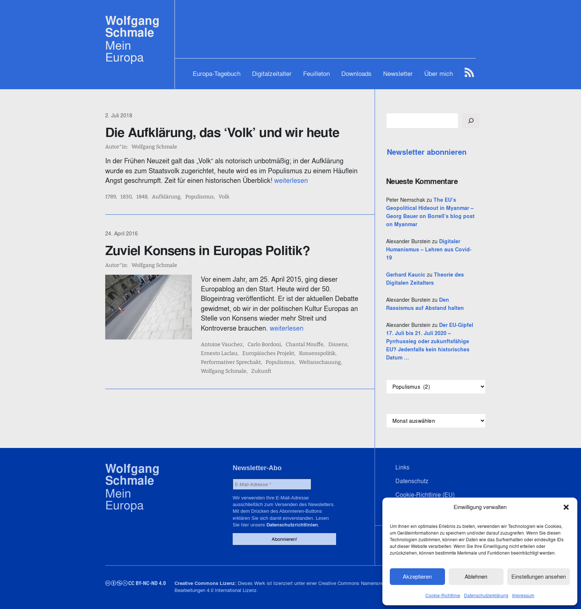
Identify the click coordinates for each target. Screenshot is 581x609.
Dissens (338, 344)
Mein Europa (124, 51)
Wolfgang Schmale (132, 26)
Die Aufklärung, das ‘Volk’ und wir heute (222, 132)
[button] (566, 507)
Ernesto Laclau (219, 353)
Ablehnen (476, 576)
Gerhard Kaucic (405, 274)
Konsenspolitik (317, 353)
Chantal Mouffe (304, 344)
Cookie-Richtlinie (442, 595)
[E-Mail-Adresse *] (272, 484)
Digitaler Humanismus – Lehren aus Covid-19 (429, 249)
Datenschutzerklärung (486, 595)
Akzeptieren (417, 576)
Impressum (523, 595)
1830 (126, 197)
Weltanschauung (320, 362)
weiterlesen (291, 180)
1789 (110, 197)
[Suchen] (471, 120)
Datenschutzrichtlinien (292, 524)
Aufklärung (166, 197)
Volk (224, 197)
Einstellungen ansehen (538, 576)
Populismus (199, 197)
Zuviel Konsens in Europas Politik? (207, 250)
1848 (141, 197)
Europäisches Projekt (268, 353)
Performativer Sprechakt (231, 362)
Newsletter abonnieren (427, 152)
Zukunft (261, 371)
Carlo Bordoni (264, 344)
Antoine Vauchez (222, 344)
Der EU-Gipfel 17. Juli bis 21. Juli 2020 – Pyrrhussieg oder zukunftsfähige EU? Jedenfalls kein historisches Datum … (429, 341)
